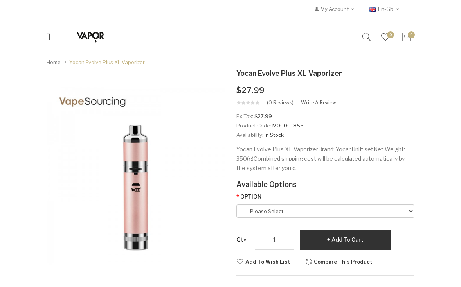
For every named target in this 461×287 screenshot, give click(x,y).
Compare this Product (343, 261)
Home (54, 62)
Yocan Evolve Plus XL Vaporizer (107, 62)
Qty (241, 239)
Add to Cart (347, 239)
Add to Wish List (267, 261)
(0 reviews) (280, 102)
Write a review (318, 102)
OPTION (250, 196)
